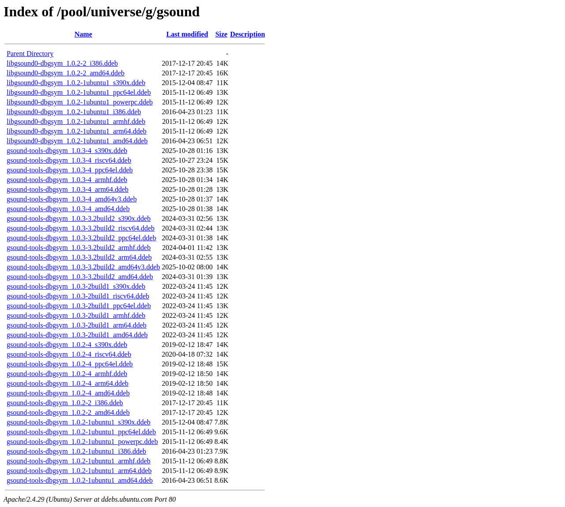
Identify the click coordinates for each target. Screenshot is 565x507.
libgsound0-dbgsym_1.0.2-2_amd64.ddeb (65, 73)
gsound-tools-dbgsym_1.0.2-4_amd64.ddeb (68, 393)
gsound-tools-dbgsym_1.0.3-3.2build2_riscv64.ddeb (80, 228)
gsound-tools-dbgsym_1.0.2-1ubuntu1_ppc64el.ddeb (81, 432)
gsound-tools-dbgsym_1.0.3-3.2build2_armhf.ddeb (79, 247)
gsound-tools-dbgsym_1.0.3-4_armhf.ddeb (67, 179)
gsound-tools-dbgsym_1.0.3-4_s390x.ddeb (67, 150)
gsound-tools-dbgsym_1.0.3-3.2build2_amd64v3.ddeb (83, 267)
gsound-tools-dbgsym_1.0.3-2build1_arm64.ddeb (77, 325)
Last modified (187, 34)
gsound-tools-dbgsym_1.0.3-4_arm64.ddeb (67, 189)
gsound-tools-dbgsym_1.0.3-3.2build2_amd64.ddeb (80, 276)
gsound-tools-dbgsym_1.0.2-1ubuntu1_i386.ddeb (76, 451)
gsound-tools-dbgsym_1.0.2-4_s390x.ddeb (67, 344)
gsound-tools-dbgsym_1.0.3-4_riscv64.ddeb (69, 160)
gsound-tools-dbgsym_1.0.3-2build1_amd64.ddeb (77, 335)
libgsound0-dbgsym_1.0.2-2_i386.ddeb (62, 63)
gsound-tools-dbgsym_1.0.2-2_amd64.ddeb (68, 412)
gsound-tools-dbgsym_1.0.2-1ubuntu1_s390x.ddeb (79, 422)
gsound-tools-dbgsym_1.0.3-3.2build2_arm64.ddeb (79, 257)
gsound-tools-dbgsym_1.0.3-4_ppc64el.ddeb (70, 170)
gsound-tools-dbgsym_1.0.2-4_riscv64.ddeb (69, 354)
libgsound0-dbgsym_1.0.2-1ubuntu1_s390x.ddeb (76, 82)
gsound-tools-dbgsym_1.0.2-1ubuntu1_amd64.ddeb (80, 480)
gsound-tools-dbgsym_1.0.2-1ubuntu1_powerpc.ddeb (82, 441)
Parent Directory (30, 53)
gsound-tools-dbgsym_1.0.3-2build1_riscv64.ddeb (78, 296)
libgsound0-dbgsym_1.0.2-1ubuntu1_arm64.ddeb (77, 131)
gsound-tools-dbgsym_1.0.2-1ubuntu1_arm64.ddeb (79, 470)
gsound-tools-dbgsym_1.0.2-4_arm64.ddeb (67, 383)
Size (221, 34)
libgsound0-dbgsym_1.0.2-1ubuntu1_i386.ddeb (74, 112)
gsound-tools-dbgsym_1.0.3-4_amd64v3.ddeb (72, 199)
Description (247, 34)
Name (83, 34)
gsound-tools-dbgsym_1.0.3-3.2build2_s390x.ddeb (79, 218)
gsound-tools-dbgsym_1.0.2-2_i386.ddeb (65, 402)
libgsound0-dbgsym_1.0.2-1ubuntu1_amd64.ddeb (77, 141)
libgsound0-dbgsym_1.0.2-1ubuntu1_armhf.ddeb (76, 121)
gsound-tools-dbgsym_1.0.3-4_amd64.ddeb (68, 208)
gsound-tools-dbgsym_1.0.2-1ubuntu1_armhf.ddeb (79, 461)
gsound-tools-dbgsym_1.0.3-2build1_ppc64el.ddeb (79, 305)
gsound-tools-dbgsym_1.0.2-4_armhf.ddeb (67, 373)
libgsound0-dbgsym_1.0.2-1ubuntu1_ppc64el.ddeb (79, 92)
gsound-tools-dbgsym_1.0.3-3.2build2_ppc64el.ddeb (81, 238)
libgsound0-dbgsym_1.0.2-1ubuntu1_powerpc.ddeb (80, 102)
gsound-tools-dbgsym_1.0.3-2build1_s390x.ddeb (76, 286)
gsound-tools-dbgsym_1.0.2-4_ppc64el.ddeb (70, 364)
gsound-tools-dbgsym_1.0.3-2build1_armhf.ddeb (76, 315)
